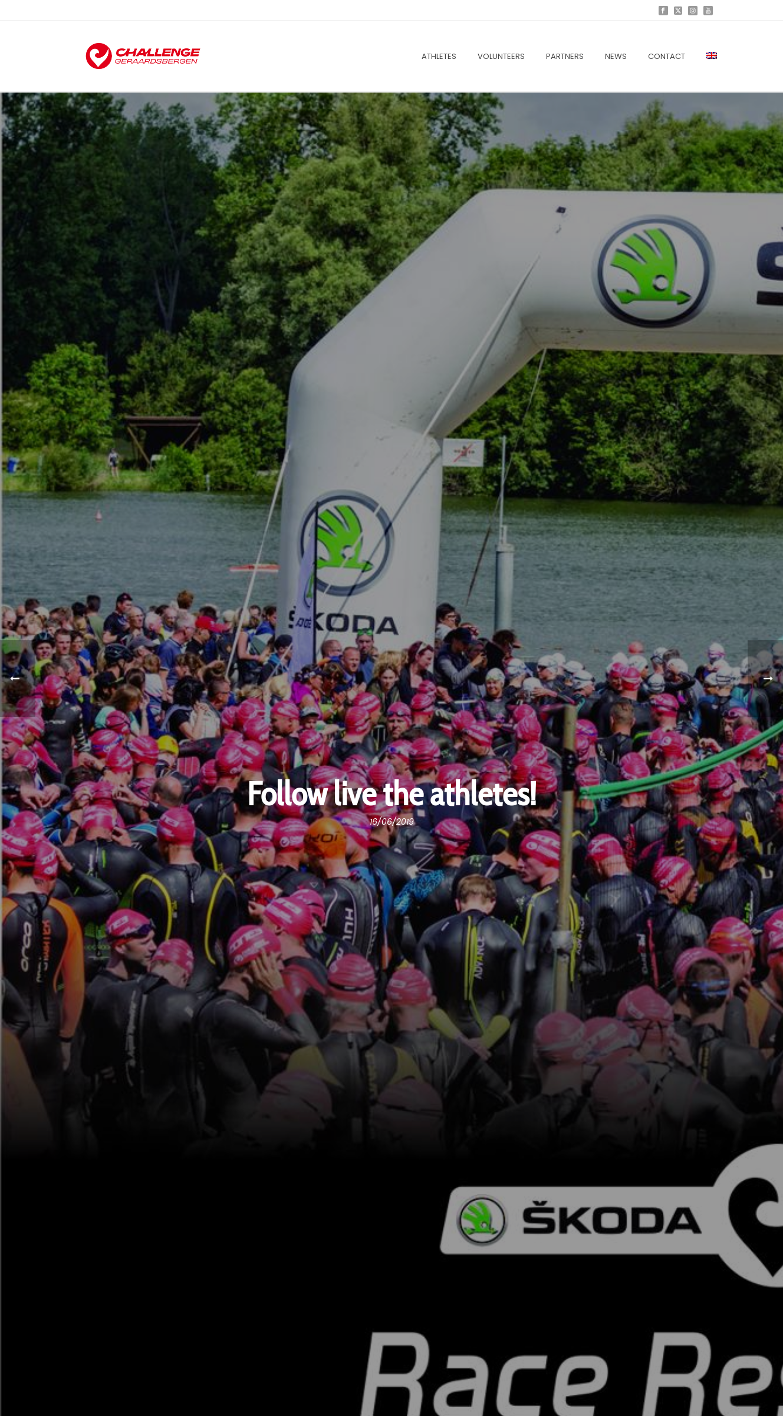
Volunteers (501, 56)
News (616, 56)
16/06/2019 (392, 822)
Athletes (439, 56)
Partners (565, 56)
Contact (666, 56)
